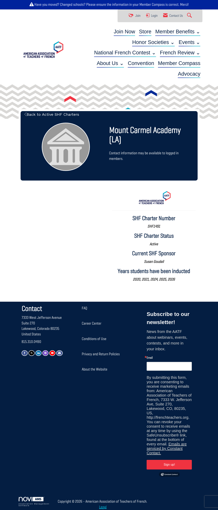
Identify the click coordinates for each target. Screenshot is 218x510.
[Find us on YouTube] (52, 353)
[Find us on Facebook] (25, 353)
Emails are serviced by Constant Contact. (167, 448)
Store (145, 32)
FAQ (84, 308)
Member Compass (152, 4)
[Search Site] (190, 16)
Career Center (91, 323)
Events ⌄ (189, 42)
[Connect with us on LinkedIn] (38, 353)
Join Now (124, 32)
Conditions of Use (94, 338)
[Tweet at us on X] (31, 353)
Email (150, 358)
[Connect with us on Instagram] (45, 353)
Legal (102, 507)
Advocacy (189, 74)
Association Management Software (34, 502)
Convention (141, 63)
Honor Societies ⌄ (153, 42)
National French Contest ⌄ (125, 53)
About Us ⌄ (110, 63)
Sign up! (169, 464)
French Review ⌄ (180, 53)
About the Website (94, 369)
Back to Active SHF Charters (51, 114)
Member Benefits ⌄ (177, 32)
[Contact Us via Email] (59, 353)
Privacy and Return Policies (101, 354)
